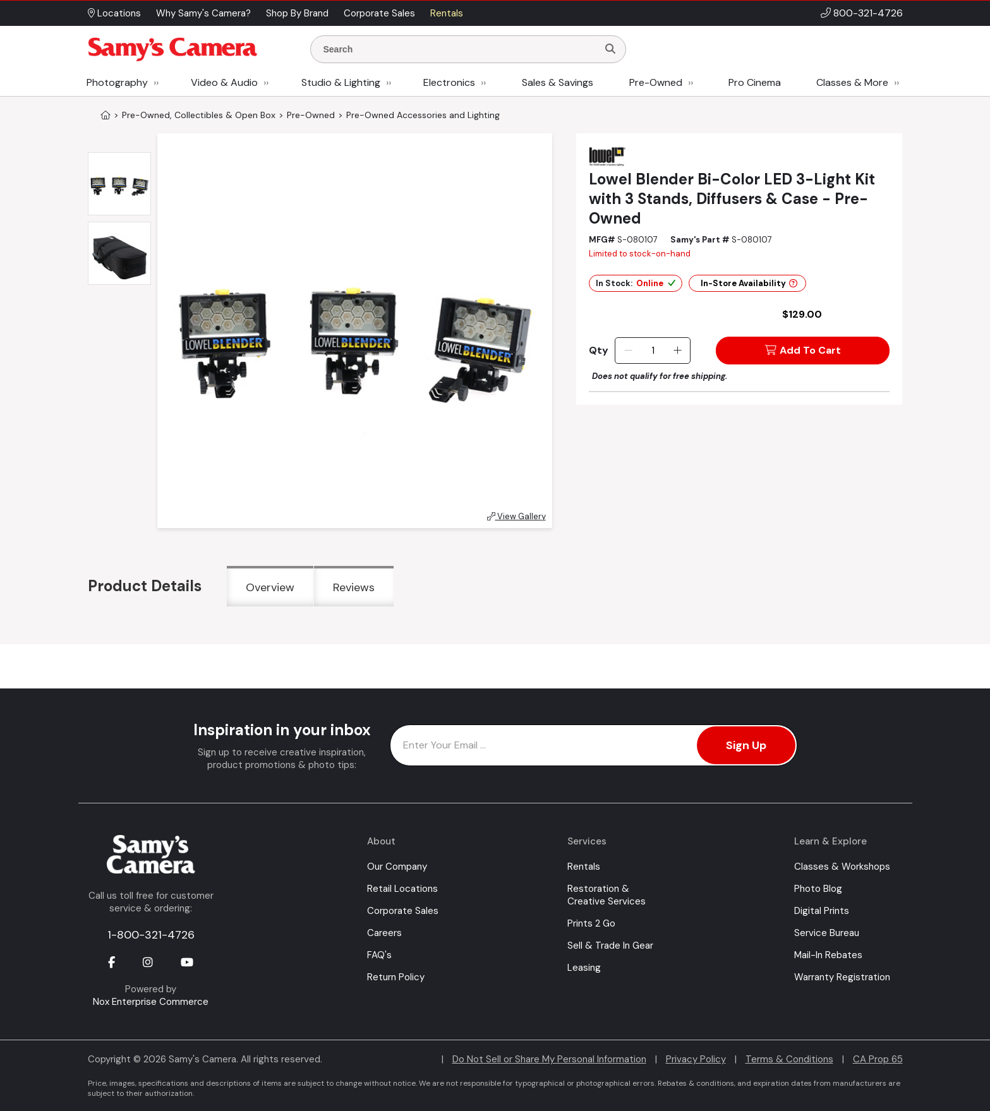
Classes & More (852, 82)
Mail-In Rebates (828, 955)
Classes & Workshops (842, 866)
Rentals (583, 866)
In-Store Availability (749, 283)
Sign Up (746, 745)
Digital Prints (821, 910)
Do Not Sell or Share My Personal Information (549, 1059)
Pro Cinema (754, 82)
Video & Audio (224, 82)
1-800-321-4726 (151, 934)
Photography (117, 82)
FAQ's (379, 955)
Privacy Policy (696, 1059)
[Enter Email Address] (593, 745)
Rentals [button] (446, 13)
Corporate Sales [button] (379, 13)
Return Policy (396, 977)
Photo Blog (818, 888)
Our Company (397, 866)
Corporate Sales (402, 910)
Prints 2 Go (591, 923)
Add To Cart (803, 350)
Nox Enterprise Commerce (150, 1001)
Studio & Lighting (340, 82)
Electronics (449, 82)
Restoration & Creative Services (606, 895)
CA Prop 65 (878, 1059)
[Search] (610, 49)
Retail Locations (402, 888)
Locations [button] (114, 13)
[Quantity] (653, 350)
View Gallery (516, 516)
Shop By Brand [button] (297, 13)
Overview (270, 587)
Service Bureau (826, 933)
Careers (384, 933)
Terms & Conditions (789, 1059)
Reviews (354, 587)
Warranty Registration (842, 977)
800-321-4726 (868, 13)
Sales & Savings (557, 82)
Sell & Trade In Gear (610, 945)
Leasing (584, 967)
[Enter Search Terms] (459, 49)
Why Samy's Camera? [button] (203, 13)
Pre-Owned (655, 82)
